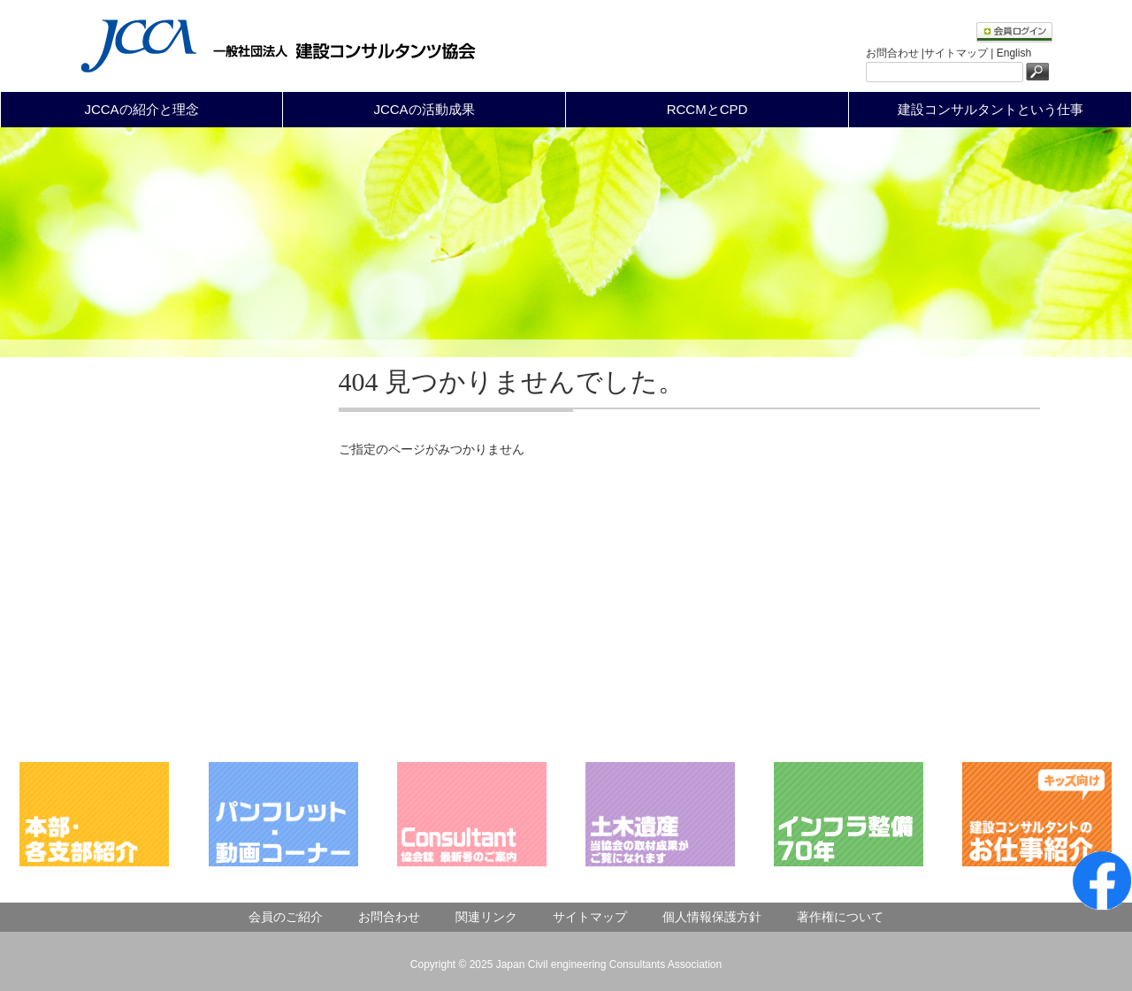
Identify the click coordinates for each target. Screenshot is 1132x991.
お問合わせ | (895, 53)
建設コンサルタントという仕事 (990, 109)
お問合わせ (389, 917)
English (1014, 53)
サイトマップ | (960, 53)
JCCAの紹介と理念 (141, 109)
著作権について (840, 917)
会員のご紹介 (286, 917)
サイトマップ (590, 917)
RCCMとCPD (707, 109)
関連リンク (486, 917)
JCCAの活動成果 (423, 109)
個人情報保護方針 (711, 917)
